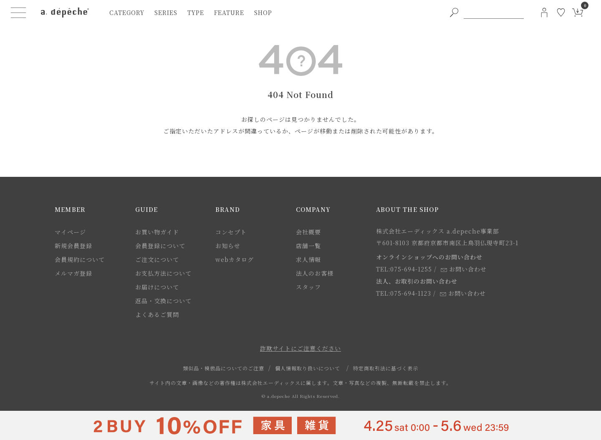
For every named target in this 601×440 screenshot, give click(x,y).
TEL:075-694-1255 (404, 269)
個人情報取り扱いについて (307, 368)
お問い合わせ (464, 269)
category (126, 12)
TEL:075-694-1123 (403, 293)
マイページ (70, 232)
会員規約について (80, 259)
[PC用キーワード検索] (494, 12)
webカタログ (234, 259)
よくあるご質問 (157, 314)
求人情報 (308, 259)
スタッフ (308, 287)
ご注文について (157, 259)
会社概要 (308, 232)
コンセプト (231, 232)
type (195, 12)
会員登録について (160, 245)
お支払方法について (163, 273)
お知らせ (227, 245)
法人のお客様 (314, 273)
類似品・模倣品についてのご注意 (223, 368)
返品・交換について (163, 301)
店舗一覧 (308, 245)
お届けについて (157, 287)
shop (263, 12)
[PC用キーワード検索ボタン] (454, 12)
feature (229, 12)
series (165, 12)
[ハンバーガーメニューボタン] (18, 12)
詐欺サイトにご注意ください (300, 348)
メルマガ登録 (73, 273)
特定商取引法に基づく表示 (385, 368)
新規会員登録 (73, 245)
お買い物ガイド (157, 232)
